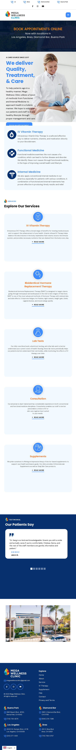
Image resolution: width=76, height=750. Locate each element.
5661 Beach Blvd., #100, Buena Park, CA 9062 (16, 713)
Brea (28, 2)
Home (41, 675)
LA (15, 2)
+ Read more (38, 242)
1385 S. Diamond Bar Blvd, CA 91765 (51, 713)
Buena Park (64, 2)
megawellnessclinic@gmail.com (18, 680)
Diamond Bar (45, 2)
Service (42, 682)
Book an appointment (19, 125)
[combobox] (9, 748)
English (7, 747)
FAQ (40, 693)
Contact (42, 696)
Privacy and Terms (47, 700)
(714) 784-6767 (48, 736)
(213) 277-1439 (12, 736)
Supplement (44, 689)
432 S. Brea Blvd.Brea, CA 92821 (48, 730)
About (41, 678)
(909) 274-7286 (48, 719)
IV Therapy (43, 686)
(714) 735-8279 (12, 719)
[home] (15, 15)
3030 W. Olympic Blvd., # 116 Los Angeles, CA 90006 (17, 730)
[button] (68, 14)
